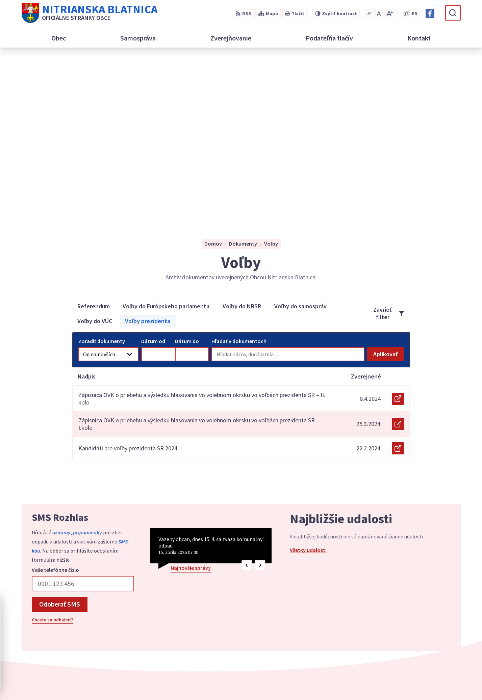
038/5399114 (394, 628)
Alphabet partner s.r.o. (250, 681)
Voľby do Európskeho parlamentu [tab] (166, 141)
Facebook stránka (401, 644)
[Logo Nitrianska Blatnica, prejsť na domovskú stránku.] (89, 13)
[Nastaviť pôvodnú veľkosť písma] (379, 13)
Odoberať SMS (59, 440)
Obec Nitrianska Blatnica (349, 681)
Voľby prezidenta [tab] (147, 156)
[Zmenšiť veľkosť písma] (369, 13)
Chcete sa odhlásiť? (52, 455)
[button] (247, 401)
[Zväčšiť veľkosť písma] (389, 13)
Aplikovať (388, 191)
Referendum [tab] (93, 141)
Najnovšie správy (191, 403)
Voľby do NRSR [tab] (242, 141)
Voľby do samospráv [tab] (300, 141)
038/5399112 (394, 620)
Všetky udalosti (308, 385)
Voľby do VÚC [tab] (94, 156)
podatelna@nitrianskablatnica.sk (420, 636)
